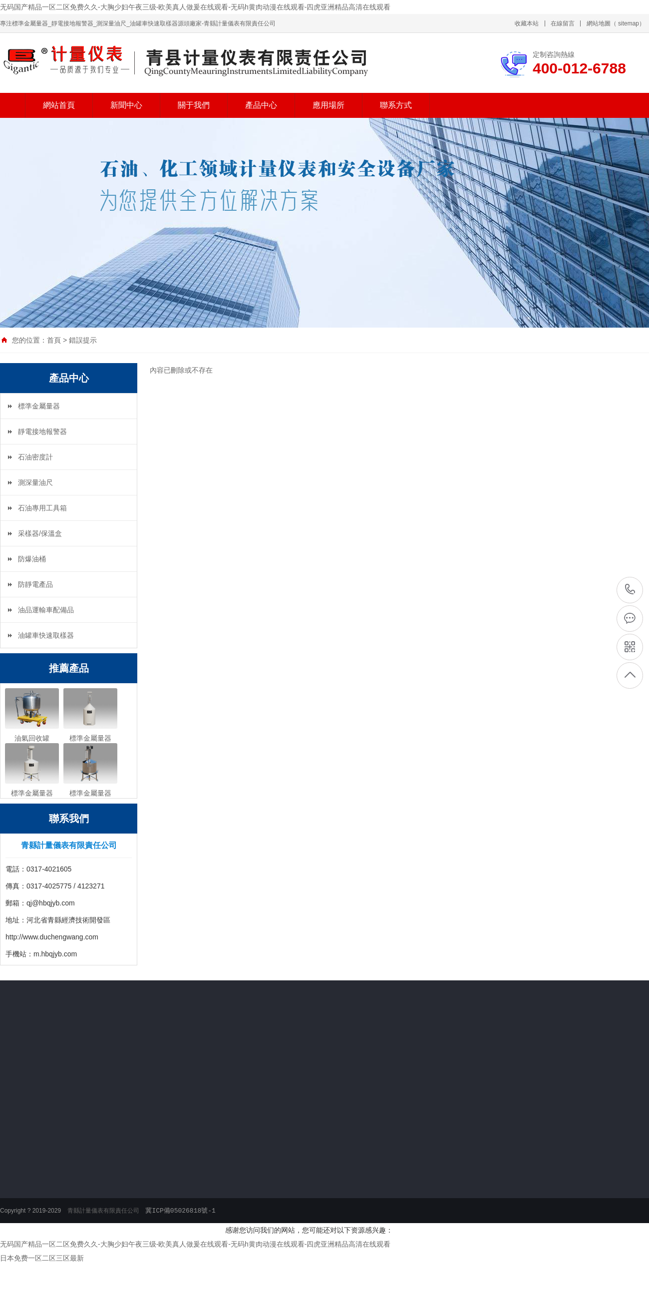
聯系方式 (396, 105)
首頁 (54, 340)
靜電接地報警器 (42, 432)
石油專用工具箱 (42, 508)
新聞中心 (126, 105)
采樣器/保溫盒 (40, 533)
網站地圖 (599, 23)
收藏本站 (527, 23)
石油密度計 (35, 457)
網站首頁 (59, 105)
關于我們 (194, 105)
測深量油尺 (35, 482)
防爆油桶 (32, 559)
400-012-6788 (630, 589)
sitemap (628, 23)
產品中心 (261, 105)
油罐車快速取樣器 (46, 635)
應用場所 (328, 105)
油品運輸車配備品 (46, 610)
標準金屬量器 (39, 406)
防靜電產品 (35, 584)
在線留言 (563, 23)
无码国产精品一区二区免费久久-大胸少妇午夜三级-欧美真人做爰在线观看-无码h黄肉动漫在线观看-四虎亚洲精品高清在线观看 (195, 7)
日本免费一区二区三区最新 (42, 1258)
